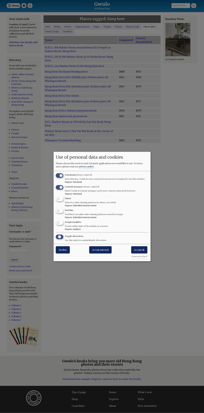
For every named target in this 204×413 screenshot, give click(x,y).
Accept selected (100, 249)
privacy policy (86, 166)
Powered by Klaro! (139, 256)
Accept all (139, 249)
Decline (63, 249)
